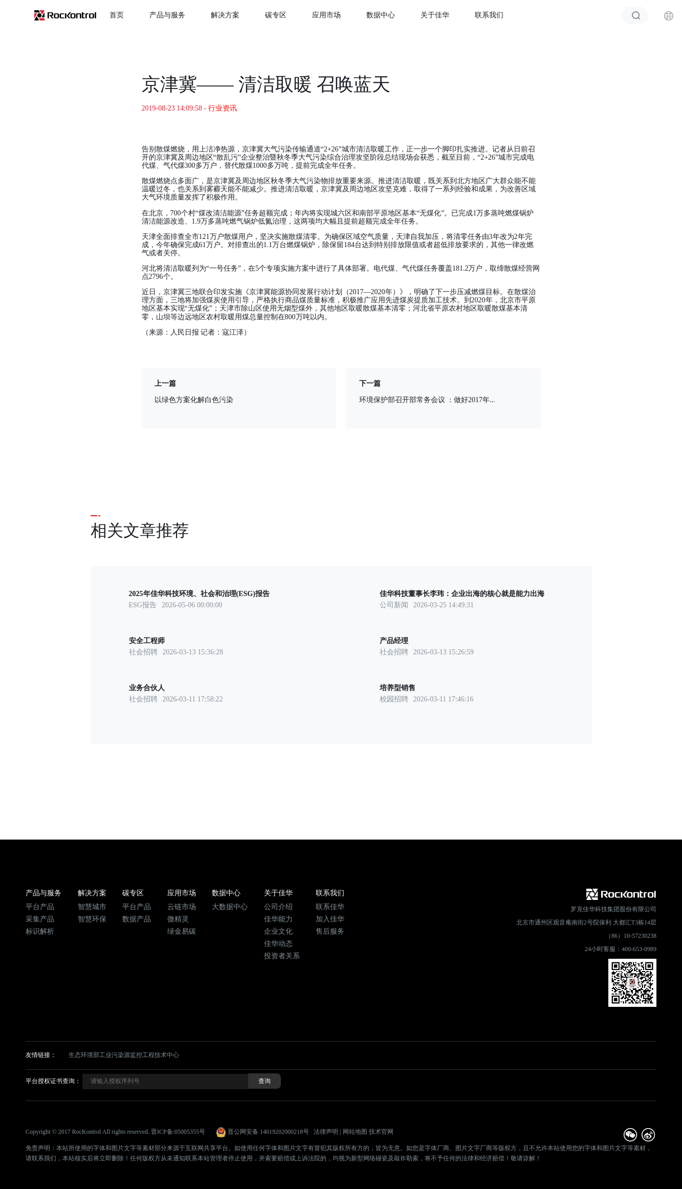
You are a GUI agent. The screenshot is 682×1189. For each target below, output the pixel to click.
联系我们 (489, 15)
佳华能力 (278, 919)
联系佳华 (330, 907)
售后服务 (330, 931)
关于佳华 (435, 15)
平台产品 (40, 907)
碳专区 (276, 15)
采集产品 (40, 919)
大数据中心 (230, 907)
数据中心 (380, 15)
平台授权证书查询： (53, 1081)
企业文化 (278, 931)
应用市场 (326, 15)
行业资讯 (222, 108)
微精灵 (178, 919)
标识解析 (40, 931)
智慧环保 (92, 919)
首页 (116, 15)
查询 (264, 1081)
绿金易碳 (181, 931)
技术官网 (381, 1131)
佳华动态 (278, 944)
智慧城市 (92, 907)
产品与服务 (167, 15)
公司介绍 (278, 907)
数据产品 (136, 919)
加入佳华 (330, 919)
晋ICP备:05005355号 (178, 1131)
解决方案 (225, 15)
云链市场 (181, 907)
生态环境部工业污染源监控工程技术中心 (124, 1055)
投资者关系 (282, 956)
